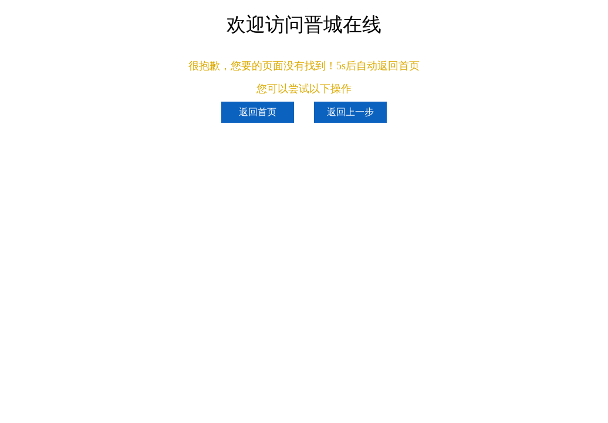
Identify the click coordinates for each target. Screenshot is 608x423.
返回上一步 (350, 112)
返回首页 (257, 112)
